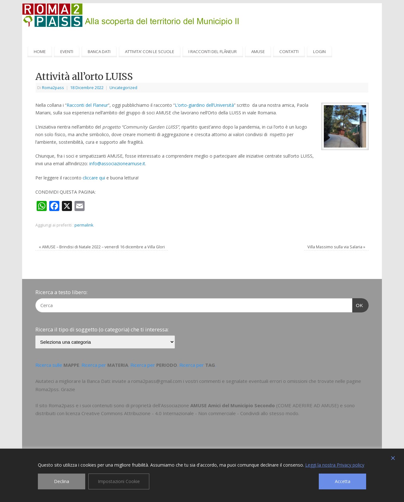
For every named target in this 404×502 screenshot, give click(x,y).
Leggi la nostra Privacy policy (334, 465)
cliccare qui (94, 178)
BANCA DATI (99, 51)
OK (358, 304)
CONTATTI (289, 51)
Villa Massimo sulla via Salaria (336, 247)
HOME (40, 51)
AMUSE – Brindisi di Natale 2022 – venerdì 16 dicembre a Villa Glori (102, 247)
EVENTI (66, 51)
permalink (83, 225)
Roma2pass (53, 87)
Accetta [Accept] (342, 481)
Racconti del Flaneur (87, 105)
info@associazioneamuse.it (117, 163)
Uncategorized (123, 87)
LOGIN (319, 51)
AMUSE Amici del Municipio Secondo (232, 405)
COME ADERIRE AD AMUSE (307, 405)
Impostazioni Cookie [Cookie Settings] (119, 481)
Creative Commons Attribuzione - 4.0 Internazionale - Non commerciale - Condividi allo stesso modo (189, 413)
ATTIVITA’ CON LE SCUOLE (149, 51)
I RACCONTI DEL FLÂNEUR (212, 51)
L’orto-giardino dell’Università (204, 105)
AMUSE (258, 51)
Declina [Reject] (61, 481)
